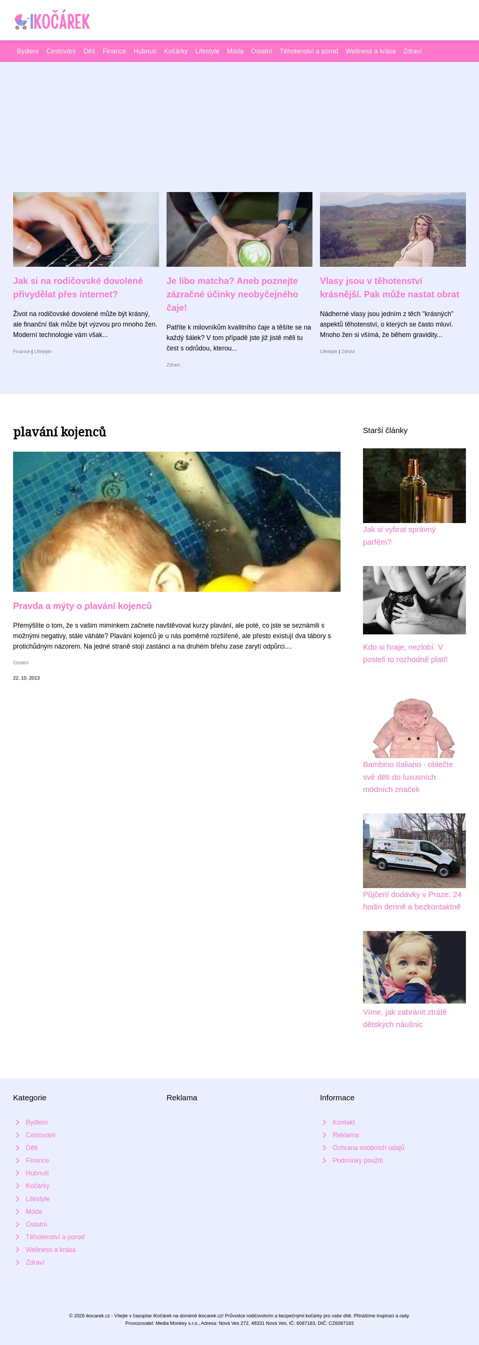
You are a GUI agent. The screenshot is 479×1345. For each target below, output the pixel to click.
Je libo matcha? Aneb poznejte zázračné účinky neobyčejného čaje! (232, 294)
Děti (89, 51)
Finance (114, 51)
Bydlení (28, 51)
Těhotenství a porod (309, 51)
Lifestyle (207, 51)
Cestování (61, 51)
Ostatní (261, 51)
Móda (235, 51)
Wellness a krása (371, 51)
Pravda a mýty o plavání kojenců (82, 606)
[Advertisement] (239, 136)
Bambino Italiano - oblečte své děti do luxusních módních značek (408, 777)
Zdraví (412, 51)
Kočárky (176, 51)
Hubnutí (145, 51)
